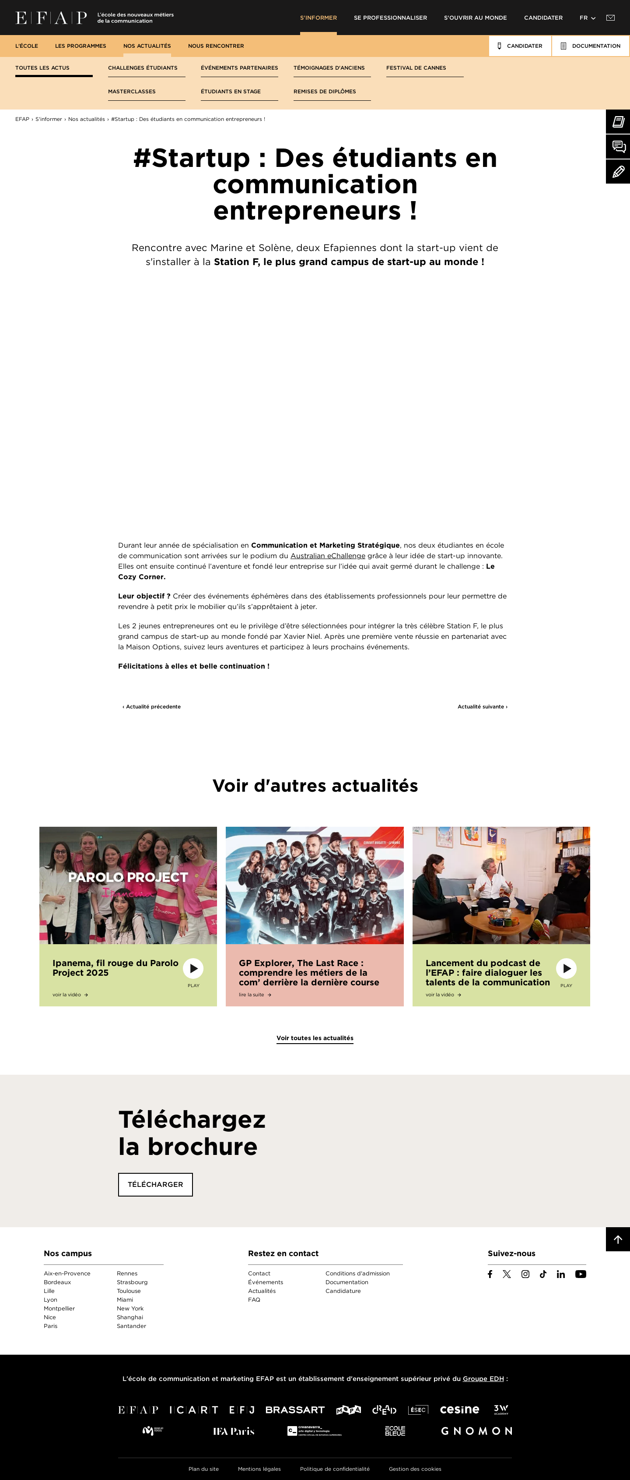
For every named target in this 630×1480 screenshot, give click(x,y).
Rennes (127, 1273)
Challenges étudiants (143, 67)
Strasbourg (132, 1282)
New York (130, 1308)
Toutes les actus (42, 67)
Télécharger (155, 1184)
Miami (125, 1299)
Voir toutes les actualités (315, 1037)
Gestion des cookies (415, 1469)
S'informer (318, 17)
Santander (131, 1326)
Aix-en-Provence (67, 1273)
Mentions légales (259, 1469)
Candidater (543, 17)
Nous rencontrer (216, 45)
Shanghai (130, 1317)
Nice (50, 1317)
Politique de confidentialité (335, 1469)
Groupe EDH (483, 1379)
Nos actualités (147, 45)
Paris (50, 1326)
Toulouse (129, 1291)
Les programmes (80, 45)
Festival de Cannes (416, 67)
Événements (265, 1282)
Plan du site (204, 1469)
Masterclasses (132, 91)
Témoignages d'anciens (329, 67)
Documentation (347, 1282)
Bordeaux (57, 1282)
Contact (259, 1273)
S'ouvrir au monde (475, 17)
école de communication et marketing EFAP (201, 1379)
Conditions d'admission (358, 1273)
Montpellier (59, 1308)
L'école (26, 45)
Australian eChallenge (327, 556)
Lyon (50, 1299)
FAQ (254, 1299)
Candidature (343, 1291)
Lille (49, 1291)
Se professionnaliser (390, 17)
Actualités (262, 1291)
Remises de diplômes (325, 91)
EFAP (94, 17)
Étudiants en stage (231, 91)
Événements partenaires (239, 67)
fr (584, 17)
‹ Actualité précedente (151, 706)
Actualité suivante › (483, 706)
